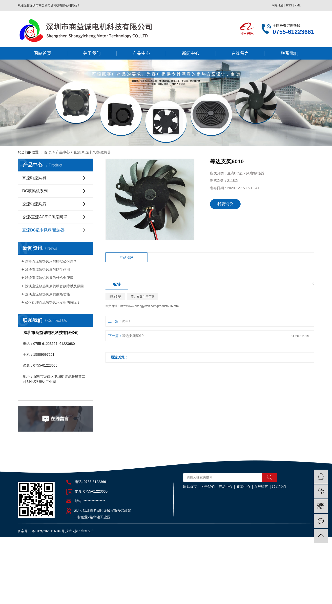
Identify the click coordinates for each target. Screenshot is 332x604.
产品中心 (141, 53)
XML (297, 5)
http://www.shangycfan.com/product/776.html (149, 306)
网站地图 (278, 5)
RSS (289, 5)
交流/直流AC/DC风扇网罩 (44, 217)
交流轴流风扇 (34, 204)
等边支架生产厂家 (142, 296)
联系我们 (289, 53)
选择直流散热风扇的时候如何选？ (51, 261)
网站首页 (42, 53)
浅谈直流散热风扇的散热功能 (47, 294)
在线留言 (240, 53)
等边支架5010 (133, 336)
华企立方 (87, 531)
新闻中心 (191, 53)
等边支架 (115, 296)
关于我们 (92, 53)
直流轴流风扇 (34, 178)
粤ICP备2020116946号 (48, 531)
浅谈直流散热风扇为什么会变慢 (49, 278)
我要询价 (225, 204)
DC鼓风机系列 (35, 191)
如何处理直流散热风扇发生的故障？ (52, 302)
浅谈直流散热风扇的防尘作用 (47, 269)
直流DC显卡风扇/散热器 (92, 152)
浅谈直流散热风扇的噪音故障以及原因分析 (57, 286)
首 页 (48, 152)
